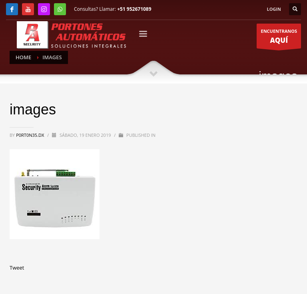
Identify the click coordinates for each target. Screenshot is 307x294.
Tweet (17, 267)
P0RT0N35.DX (30, 135)
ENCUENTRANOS (279, 38)
